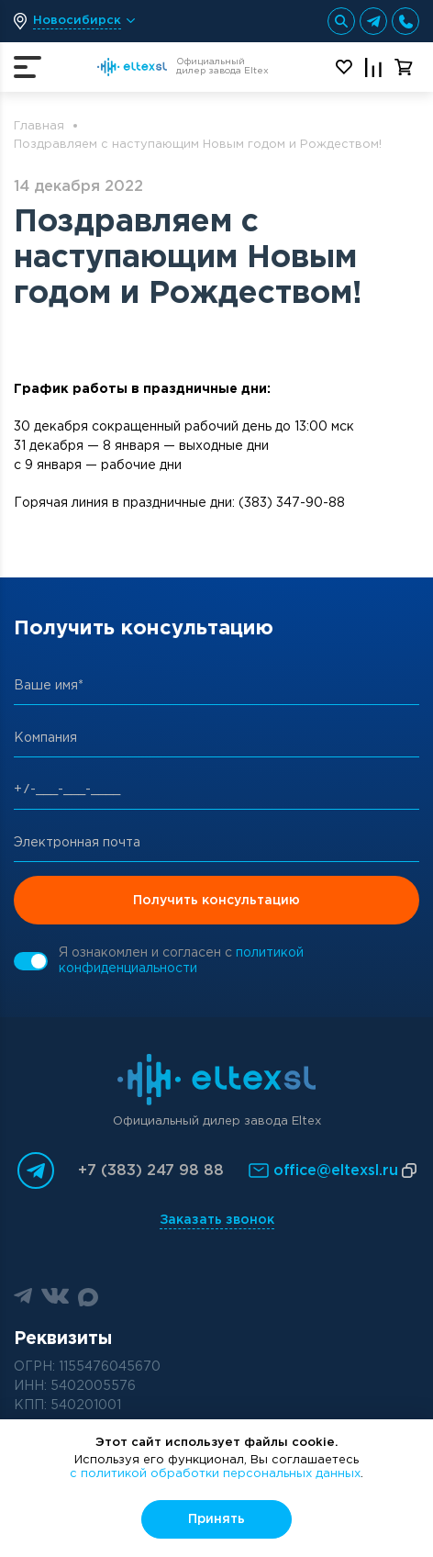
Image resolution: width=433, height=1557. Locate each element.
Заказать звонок (217, 1220)
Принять (216, 1519)
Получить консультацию (216, 900)
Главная (39, 126)
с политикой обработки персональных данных (215, 1474)
